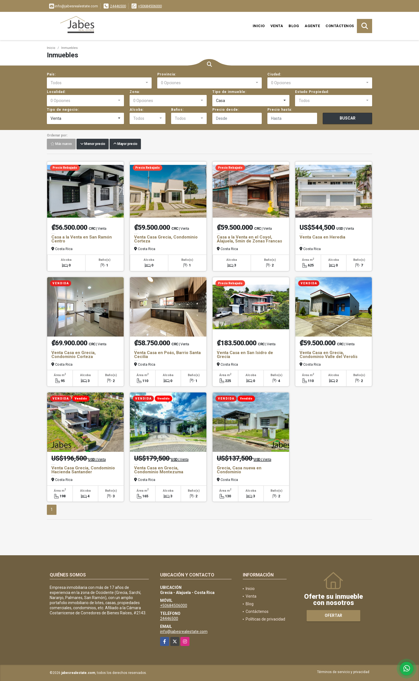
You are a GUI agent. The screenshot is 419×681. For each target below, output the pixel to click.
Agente (312, 26)
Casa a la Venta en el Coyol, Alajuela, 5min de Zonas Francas (249, 239)
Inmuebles (69, 48)
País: (51, 74)
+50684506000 (150, 6)
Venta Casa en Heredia (322, 237)
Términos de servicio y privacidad (343, 672)
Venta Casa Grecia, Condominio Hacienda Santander (83, 469)
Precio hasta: (279, 110)
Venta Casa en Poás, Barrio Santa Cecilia (167, 354)
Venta (276, 26)
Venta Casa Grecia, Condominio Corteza (166, 239)
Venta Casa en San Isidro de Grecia (245, 354)
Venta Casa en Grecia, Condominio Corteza (73, 354)
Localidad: (56, 92)
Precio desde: (225, 110)
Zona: (135, 92)
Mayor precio (125, 144)
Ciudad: (274, 74)
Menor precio (92, 144)
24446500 (118, 6)
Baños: (177, 110)
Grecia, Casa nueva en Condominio (239, 469)
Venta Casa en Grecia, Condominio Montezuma (158, 469)
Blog (294, 26)
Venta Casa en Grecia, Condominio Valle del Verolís (328, 354)
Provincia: (166, 74)
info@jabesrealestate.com (184, 631)
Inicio (259, 26)
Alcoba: (137, 110)
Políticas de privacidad (265, 619)
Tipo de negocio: (63, 110)
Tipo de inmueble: (229, 92)
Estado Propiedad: (312, 92)
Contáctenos (340, 26)
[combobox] (99, 83)
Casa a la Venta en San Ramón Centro (81, 239)
